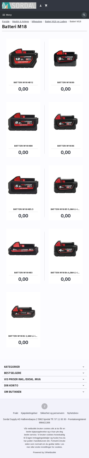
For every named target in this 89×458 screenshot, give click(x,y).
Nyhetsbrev (72, 413)
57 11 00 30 (60, 419)
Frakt (15, 413)
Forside (6, 21)
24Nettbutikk (50, 452)
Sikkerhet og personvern (52, 413)
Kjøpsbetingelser (29, 413)
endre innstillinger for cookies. (48, 447)
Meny (7, 15)
